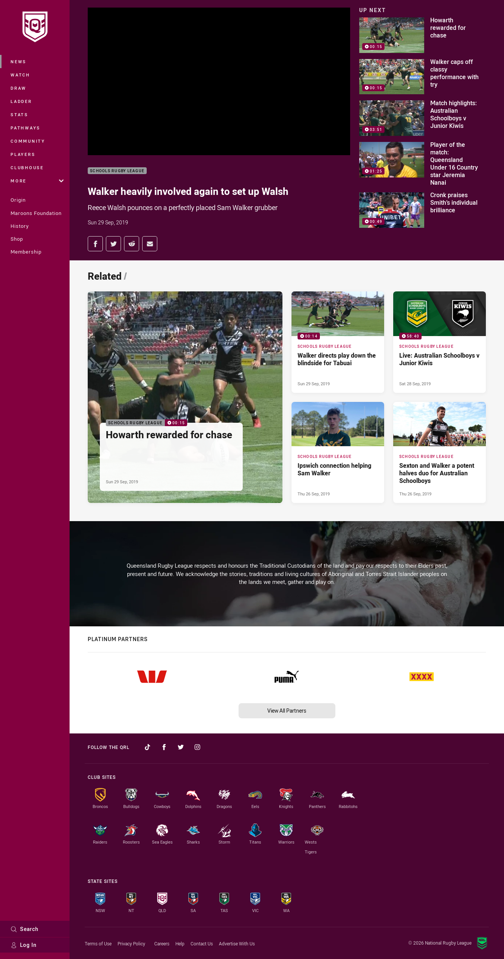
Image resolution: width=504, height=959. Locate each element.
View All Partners (286, 710)
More (37, 181)
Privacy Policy (131, 943)
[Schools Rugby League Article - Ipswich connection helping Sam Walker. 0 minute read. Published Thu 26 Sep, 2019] (338, 452)
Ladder (21, 101)
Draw (18, 88)
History (20, 226)
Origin (18, 199)
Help (180, 943)
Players (23, 154)
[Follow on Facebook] (164, 747)
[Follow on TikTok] (147, 747)
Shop (17, 238)
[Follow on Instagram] (197, 747)
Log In (24, 944)
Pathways (25, 128)
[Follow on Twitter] (181, 747)
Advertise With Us (237, 943)
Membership (26, 251)
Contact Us (202, 943)
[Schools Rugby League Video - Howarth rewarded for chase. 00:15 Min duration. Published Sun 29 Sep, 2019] (185, 397)
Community (28, 141)
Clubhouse (27, 167)
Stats (19, 114)
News (18, 61)
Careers (161, 943)
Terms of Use (98, 943)
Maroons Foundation (36, 213)
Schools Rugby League (117, 170)
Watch (20, 75)
